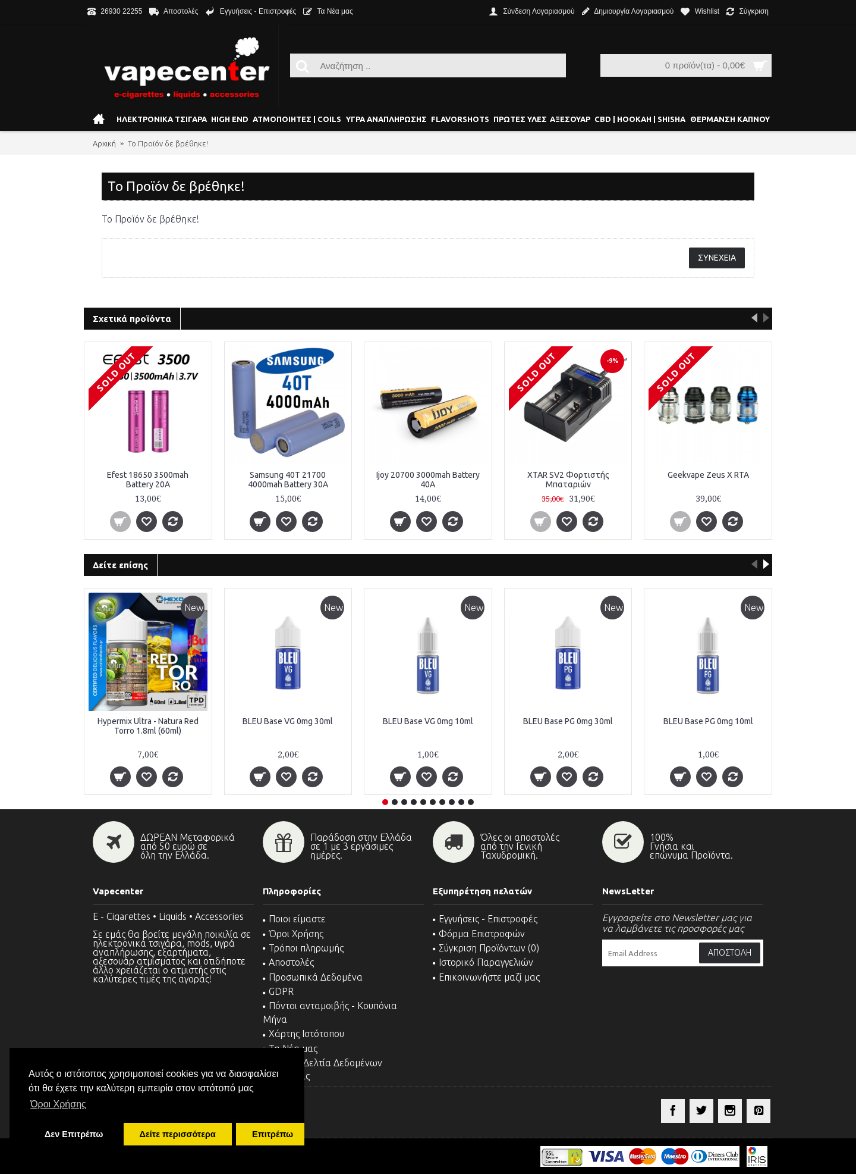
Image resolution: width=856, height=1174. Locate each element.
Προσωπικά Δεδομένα (313, 977)
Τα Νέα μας (290, 1048)
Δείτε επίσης (120, 565)
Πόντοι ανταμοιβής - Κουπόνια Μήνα (330, 1012)
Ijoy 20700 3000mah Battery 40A (428, 479)
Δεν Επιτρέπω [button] (74, 1134)
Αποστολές (288, 962)
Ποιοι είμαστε (294, 918)
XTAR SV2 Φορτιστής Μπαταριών (568, 479)
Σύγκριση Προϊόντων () (486, 948)
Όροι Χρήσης (293, 933)
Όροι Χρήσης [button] (58, 1104)
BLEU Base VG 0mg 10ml (428, 721)
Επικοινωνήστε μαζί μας (486, 977)
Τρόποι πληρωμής (303, 948)
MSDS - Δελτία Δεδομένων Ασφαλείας (322, 1069)
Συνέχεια (717, 257)
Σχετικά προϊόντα (132, 319)
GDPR (278, 991)
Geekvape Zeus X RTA (708, 475)
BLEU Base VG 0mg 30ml (288, 721)
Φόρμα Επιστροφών (479, 933)
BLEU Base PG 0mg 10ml (708, 721)
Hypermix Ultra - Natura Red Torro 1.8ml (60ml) (148, 725)
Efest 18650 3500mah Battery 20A (147, 479)
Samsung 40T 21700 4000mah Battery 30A (288, 479)
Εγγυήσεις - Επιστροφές (485, 918)
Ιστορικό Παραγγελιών (483, 962)
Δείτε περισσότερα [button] (178, 1134)
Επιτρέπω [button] (272, 1134)
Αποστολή (729, 952)
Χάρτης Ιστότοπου (303, 1033)
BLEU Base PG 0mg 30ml (568, 721)
